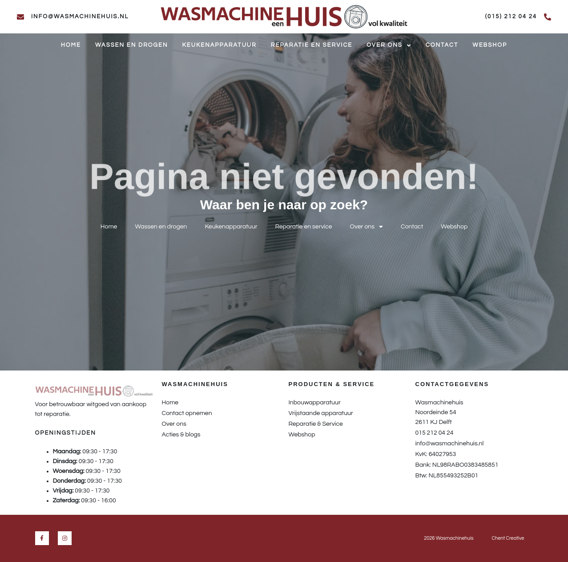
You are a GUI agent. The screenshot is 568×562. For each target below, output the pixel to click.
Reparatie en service (311, 45)
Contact (442, 45)
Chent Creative (507, 538)
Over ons (389, 45)
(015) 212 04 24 (511, 16)
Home (71, 45)
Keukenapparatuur (219, 45)
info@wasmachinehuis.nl (80, 16)
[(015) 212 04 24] (547, 17)
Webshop (489, 45)
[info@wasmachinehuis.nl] (20, 17)
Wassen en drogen (131, 45)
